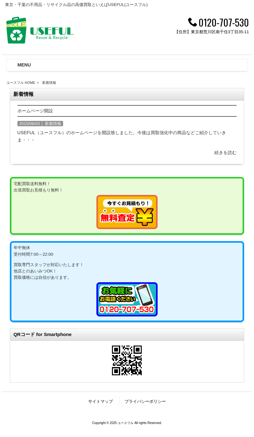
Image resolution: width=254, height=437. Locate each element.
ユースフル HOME (20, 82)
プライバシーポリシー (145, 401)
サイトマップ (100, 401)
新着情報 (53, 123)
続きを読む (225, 152)
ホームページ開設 (35, 110)
